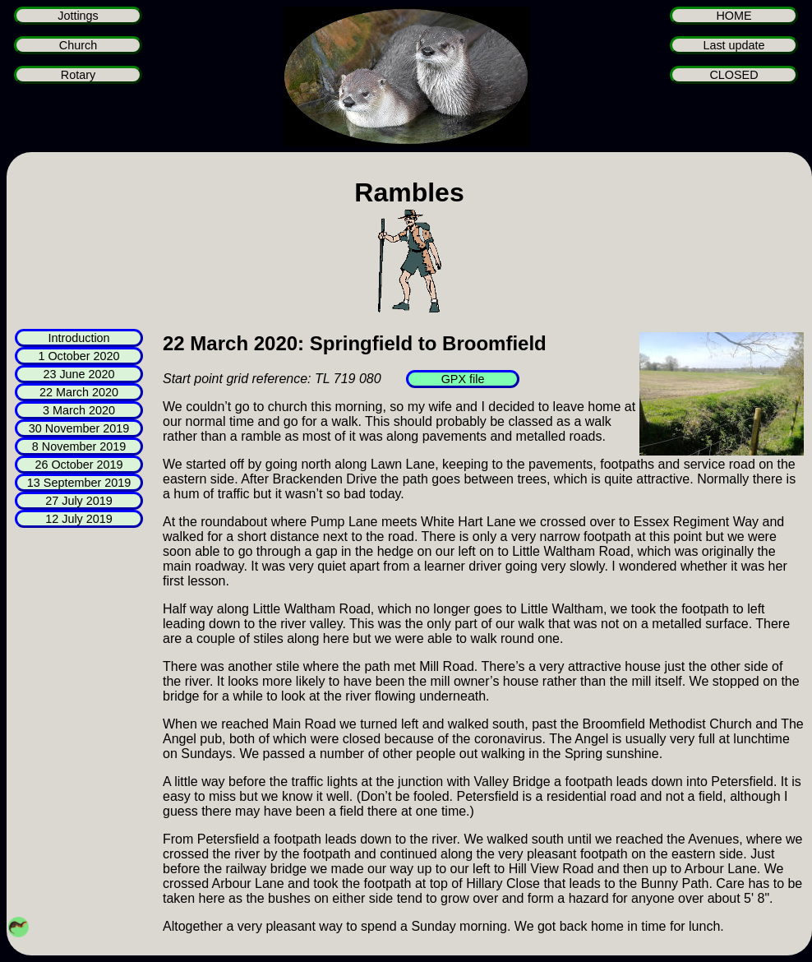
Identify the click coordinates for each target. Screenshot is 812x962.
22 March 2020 (78, 392)
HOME (733, 15)
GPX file (463, 379)
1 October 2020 (78, 356)
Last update (733, 45)
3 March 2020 (79, 410)
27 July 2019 (79, 500)
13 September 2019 (79, 482)
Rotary (78, 74)
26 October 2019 (78, 464)
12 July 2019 (79, 518)
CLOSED (733, 74)
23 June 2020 (78, 374)
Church (78, 45)
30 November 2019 (79, 428)
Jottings (78, 15)
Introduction (78, 338)
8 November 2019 (79, 446)
